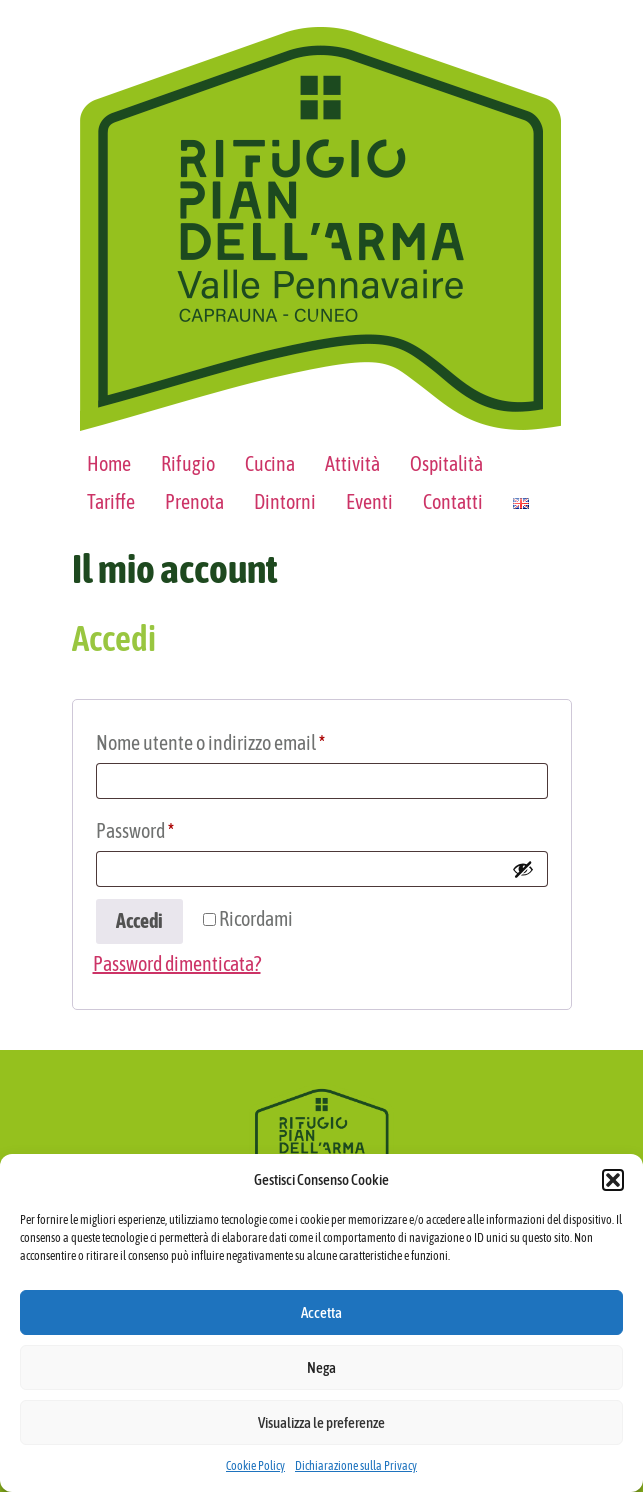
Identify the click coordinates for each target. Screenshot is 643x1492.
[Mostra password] (523, 869)
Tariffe (111, 501)
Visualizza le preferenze (321, 1422)
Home (109, 463)
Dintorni (285, 501)
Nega (321, 1367)
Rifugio (188, 463)
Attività (352, 463)
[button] (613, 1180)
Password (168, 826)
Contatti (453, 501)
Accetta (321, 1312)
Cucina (270, 463)
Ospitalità (446, 463)
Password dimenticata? (177, 963)
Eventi (369, 501)
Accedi (139, 920)
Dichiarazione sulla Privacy (356, 1466)
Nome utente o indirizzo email (244, 738)
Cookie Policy (255, 1466)
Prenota (194, 501)
